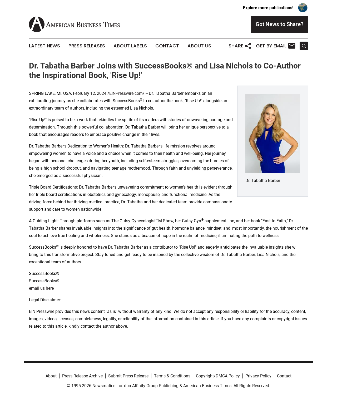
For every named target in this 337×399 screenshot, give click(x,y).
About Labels (130, 46)
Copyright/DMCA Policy (218, 375)
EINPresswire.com (126, 93)
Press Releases (86, 46)
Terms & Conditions (172, 375)
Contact (167, 46)
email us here (41, 288)
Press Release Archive (82, 375)
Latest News (44, 46)
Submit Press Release (128, 375)
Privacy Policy (258, 375)
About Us (199, 46)
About (51, 375)
